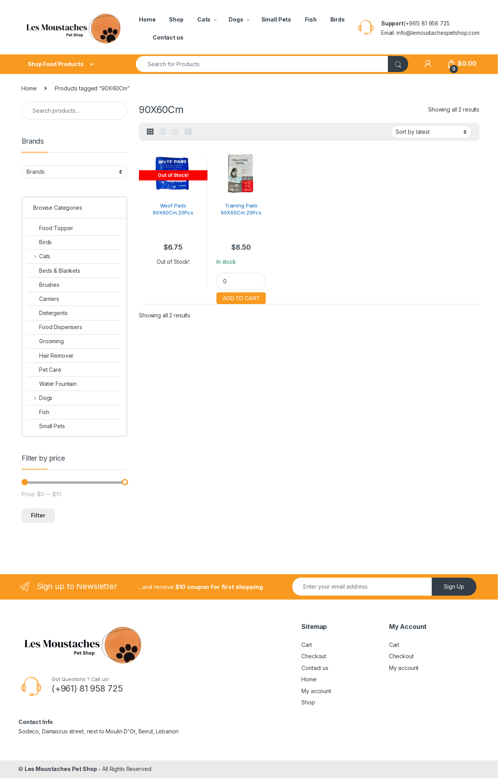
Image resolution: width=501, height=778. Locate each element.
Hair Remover (50, 355)
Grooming (45, 341)
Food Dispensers (54, 327)
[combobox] (262, 64)
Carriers (43, 298)
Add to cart (241, 297)
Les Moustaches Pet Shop (61, 768)
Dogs (236, 19)
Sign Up (454, 586)
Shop (176, 19)
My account (316, 691)
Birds (337, 19)
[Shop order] (431, 132)
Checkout (313, 656)
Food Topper (50, 228)
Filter (38, 515)
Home (147, 19)
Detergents (47, 313)
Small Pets (276, 19)
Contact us (168, 37)
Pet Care (44, 369)
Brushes (43, 284)
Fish (310, 19)
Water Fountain (52, 383)
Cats (204, 19)
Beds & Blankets (53, 270)
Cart (306, 644)
